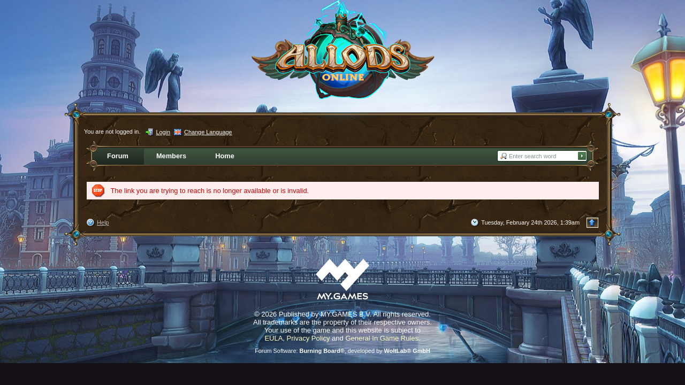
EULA (273, 338)
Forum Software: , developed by (342, 351)
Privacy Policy (308, 338)
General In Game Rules (381, 338)
